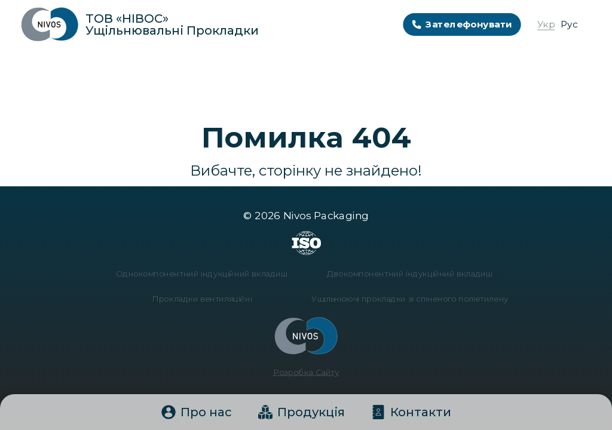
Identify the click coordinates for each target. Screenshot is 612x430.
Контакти (411, 412)
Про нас (196, 412)
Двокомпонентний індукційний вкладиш (406, 275)
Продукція (301, 412)
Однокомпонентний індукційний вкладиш (206, 275)
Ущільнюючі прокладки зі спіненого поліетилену (405, 298)
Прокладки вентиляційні (206, 298)
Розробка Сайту (306, 368)
